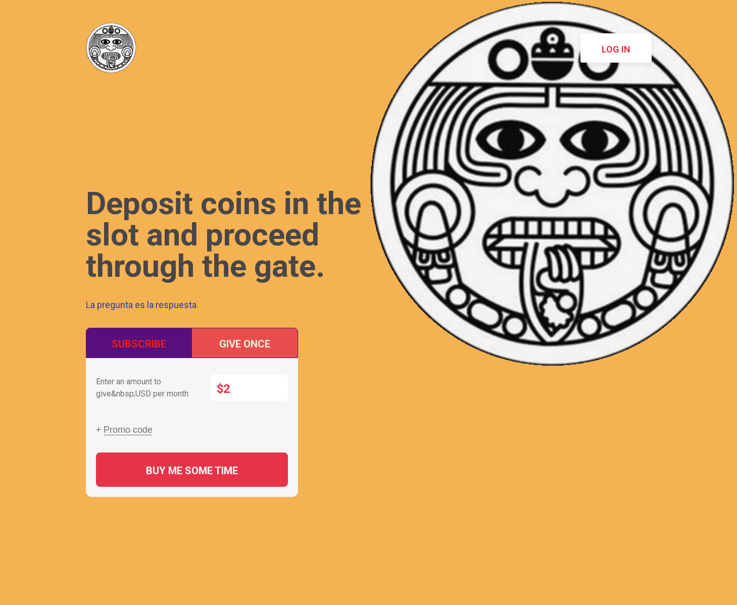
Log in (616, 49)
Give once (244, 344)
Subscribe (139, 344)
